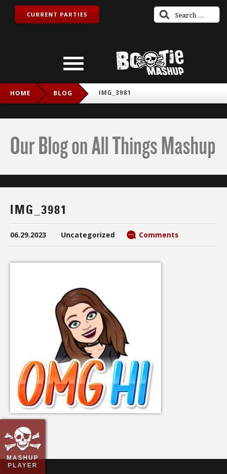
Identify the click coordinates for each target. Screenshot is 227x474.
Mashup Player (23, 461)
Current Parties (57, 14)
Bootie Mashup (150, 62)
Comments (159, 235)
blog (62, 93)
